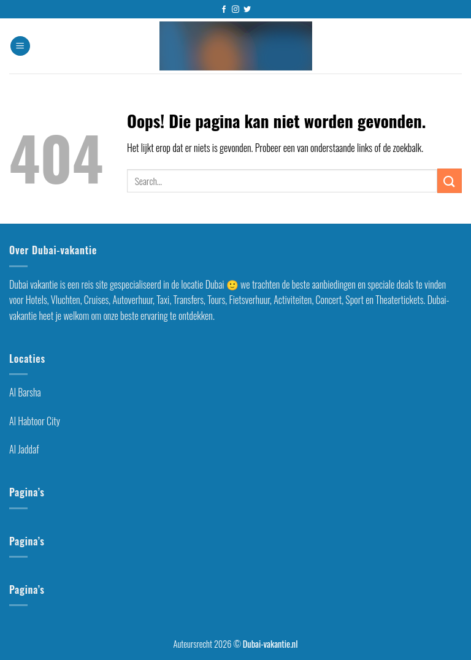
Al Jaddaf (24, 449)
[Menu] (20, 46)
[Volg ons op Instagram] (235, 10)
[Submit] (449, 180)
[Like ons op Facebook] (224, 10)
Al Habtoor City (34, 421)
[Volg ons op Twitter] (247, 10)
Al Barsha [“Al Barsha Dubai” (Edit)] (25, 392)
